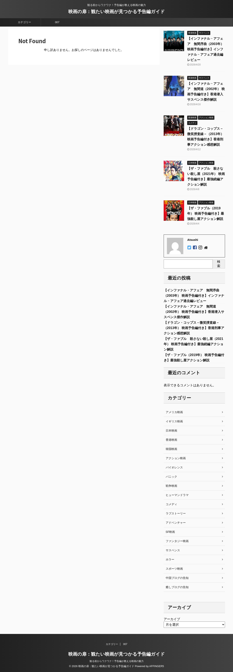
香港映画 (171, 439)
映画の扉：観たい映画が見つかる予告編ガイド (116, 11)
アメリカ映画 (174, 412)
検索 (218, 264)
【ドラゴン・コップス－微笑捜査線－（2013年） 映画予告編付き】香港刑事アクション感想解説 (194, 328)
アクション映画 (176, 458)
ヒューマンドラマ (177, 495)
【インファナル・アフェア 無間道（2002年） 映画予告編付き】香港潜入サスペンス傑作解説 (194, 312)
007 (57, 22)
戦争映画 (171, 485)
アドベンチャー (176, 522)
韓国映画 (171, 449)
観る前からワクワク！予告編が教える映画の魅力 (117, 661)
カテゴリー (24, 22)
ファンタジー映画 (177, 541)
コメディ (171, 504)
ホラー (170, 559)
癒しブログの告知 (177, 587)
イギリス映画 (174, 421)
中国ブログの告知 (177, 578)
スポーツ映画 (174, 568)
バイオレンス (174, 467)
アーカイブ (172, 619)
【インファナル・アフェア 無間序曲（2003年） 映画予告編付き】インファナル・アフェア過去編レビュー (205, 49)
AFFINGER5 (156, 666)
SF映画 (170, 531)
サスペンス (173, 550)
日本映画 (171, 430)
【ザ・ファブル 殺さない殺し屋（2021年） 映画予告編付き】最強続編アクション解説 (193, 344)
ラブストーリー (176, 513)
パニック (171, 476)
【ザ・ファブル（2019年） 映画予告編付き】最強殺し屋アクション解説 (205, 213)
